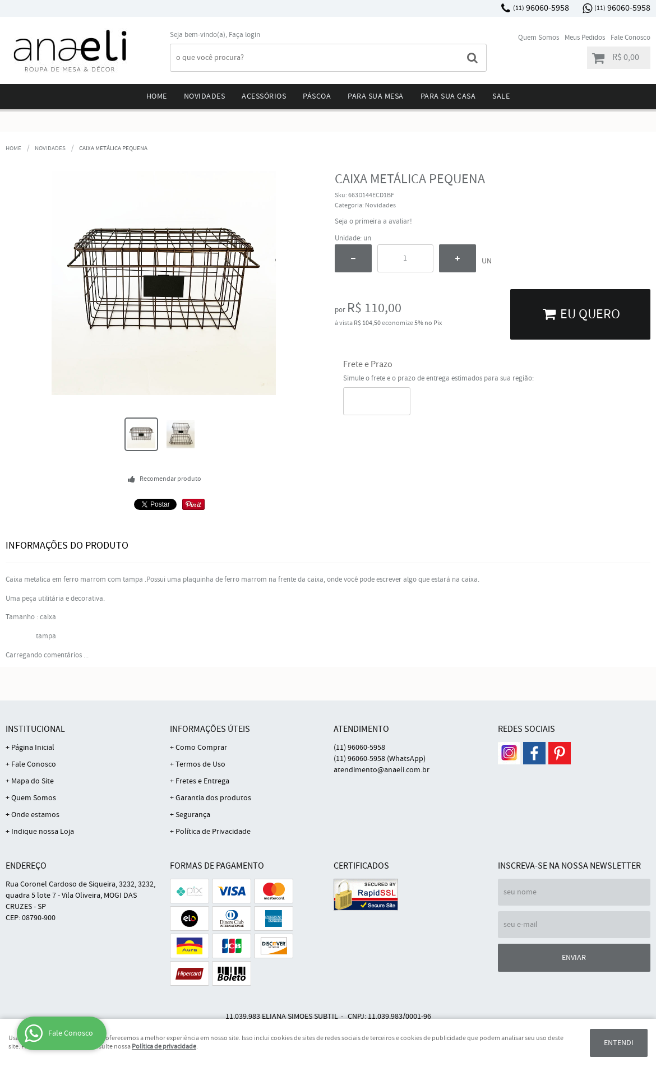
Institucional (35, 729)
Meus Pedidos (585, 38)
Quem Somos (538, 38)
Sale (501, 96)
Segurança (192, 815)
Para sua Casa (448, 96)
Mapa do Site (32, 781)
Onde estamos (35, 815)
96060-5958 (541, 8)
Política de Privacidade (213, 832)
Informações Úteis (210, 729)
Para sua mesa (376, 96)
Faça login (244, 35)
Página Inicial (32, 748)
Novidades (204, 96)
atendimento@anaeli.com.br (381, 770)
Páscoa (317, 96)
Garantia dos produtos (213, 798)
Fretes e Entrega (202, 781)
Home (156, 96)
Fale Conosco (630, 38)
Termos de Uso (200, 764)
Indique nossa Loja (42, 832)
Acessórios (264, 96)
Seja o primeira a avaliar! (373, 221)
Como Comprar (201, 748)
